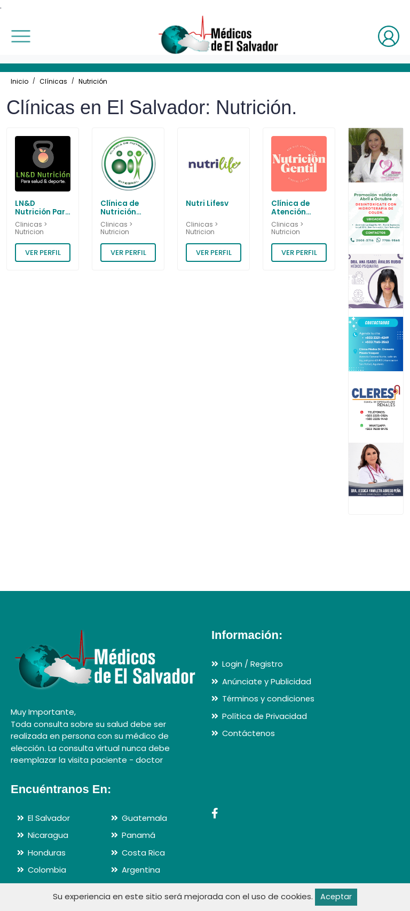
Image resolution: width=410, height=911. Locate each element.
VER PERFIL (43, 252)
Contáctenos (249, 733)
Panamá (138, 835)
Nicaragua (48, 835)
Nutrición (92, 81)
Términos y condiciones (269, 698)
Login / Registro (252, 663)
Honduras (47, 852)
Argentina (141, 869)
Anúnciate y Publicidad (267, 681)
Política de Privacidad (265, 716)
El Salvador (49, 818)
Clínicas (53, 81)
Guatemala (145, 818)
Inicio (19, 81)
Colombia (47, 869)
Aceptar (336, 896)
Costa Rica (143, 852)
